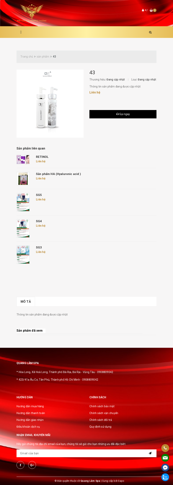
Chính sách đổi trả (100, 419)
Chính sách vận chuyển (103, 413)
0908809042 (105, 372)
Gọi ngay (123, 114)
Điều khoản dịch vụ (28, 426)
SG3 (39, 247)
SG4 (39, 221)
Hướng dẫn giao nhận (30, 419)
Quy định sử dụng (100, 426)
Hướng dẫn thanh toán (31, 413)
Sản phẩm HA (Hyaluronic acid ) (58, 174)
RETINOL (42, 157)
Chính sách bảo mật (102, 406)
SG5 (39, 195)
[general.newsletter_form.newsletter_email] (86, 453)
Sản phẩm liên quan (31, 148)
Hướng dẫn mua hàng (30, 406)
